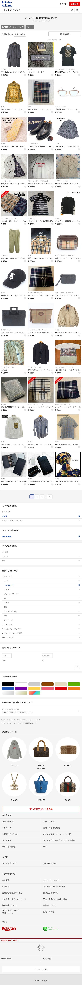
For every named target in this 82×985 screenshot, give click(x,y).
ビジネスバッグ (5, 330)
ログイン (63, 4)
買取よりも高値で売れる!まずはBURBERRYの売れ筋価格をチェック (41, 711)
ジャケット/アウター (42, 594)
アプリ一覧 (46, 959)
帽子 (42, 607)
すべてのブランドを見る (41, 809)
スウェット (58, 218)
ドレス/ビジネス (33, 144)
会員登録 (74, 4)
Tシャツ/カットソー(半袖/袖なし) (65, 69)
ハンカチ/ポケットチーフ (8, 218)
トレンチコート (5, 181)
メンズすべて (42, 585)
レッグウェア (42, 620)
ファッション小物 (42, 611)
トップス (42, 589)
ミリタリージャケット (61, 181)
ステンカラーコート (7, 69)
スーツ (42, 603)
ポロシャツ (31, 218)
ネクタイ (30, 69)
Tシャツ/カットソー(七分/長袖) (64, 367)
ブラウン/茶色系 (53, 684)
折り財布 (3, 404)
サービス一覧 (6, 959)
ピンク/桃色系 (53, 689)
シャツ (3, 106)
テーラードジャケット (7, 367)
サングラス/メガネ (60, 106)
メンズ (29, 27)
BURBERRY (41, 536)
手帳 (29, 106)
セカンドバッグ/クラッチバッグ (64, 255)
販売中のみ (7, 34)
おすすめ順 (20, 34)
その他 (57, 330)
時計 (42, 616)
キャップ (3, 292)
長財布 (3, 478)
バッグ (42, 598)
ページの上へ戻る (41, 969)
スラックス (4, 255)
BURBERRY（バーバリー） (13, 27)
